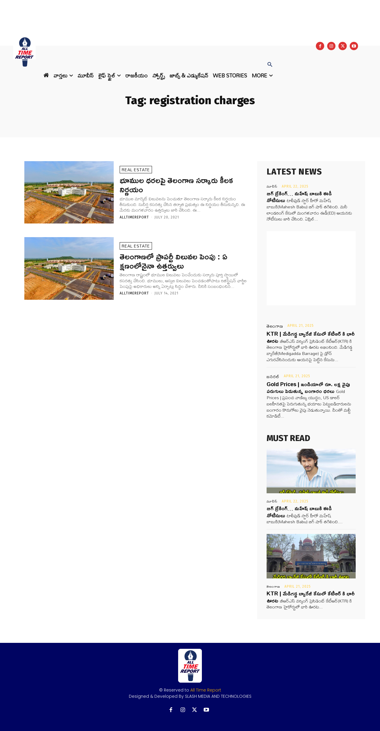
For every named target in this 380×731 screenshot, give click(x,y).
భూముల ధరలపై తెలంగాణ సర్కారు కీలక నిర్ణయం (176, 184)
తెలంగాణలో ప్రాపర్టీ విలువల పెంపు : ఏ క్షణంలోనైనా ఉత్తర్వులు (173, 260)
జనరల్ (273, 376)
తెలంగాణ (275, 326)
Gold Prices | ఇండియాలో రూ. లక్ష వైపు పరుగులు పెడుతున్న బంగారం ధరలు (308, 387)
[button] (270, 65)
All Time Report (205, 690)
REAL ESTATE (136, 169)
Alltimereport (134, 217)
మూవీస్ (272, 186)
